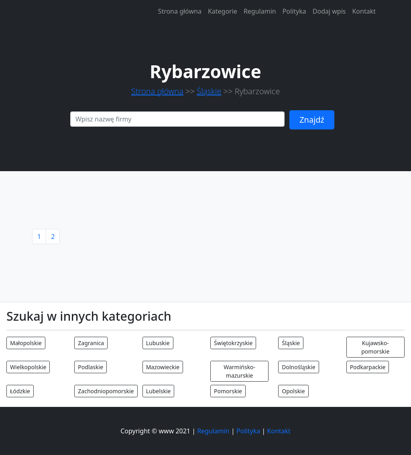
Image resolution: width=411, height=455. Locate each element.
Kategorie (222, 11)
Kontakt (364, 11)
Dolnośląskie (298, 367)
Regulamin (260, 11)
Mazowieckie (163, 367)
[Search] (177, 119)
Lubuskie (158, 343)
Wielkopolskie (28, 367)
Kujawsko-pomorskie (375, 347)
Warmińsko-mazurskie (239, 371)
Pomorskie (228, 391)
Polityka (294, 11)
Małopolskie (26, 343)
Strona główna (179, 11)
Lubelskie (158, 391)
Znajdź (311, 119)
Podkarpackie (368, 367)
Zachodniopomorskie (106, 391)
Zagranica (91, 343)
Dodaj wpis (329, 11)
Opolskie (293, 391)
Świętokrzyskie (233, 343)
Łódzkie (20, 391)
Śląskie (209, 91)
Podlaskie (90, 367)
